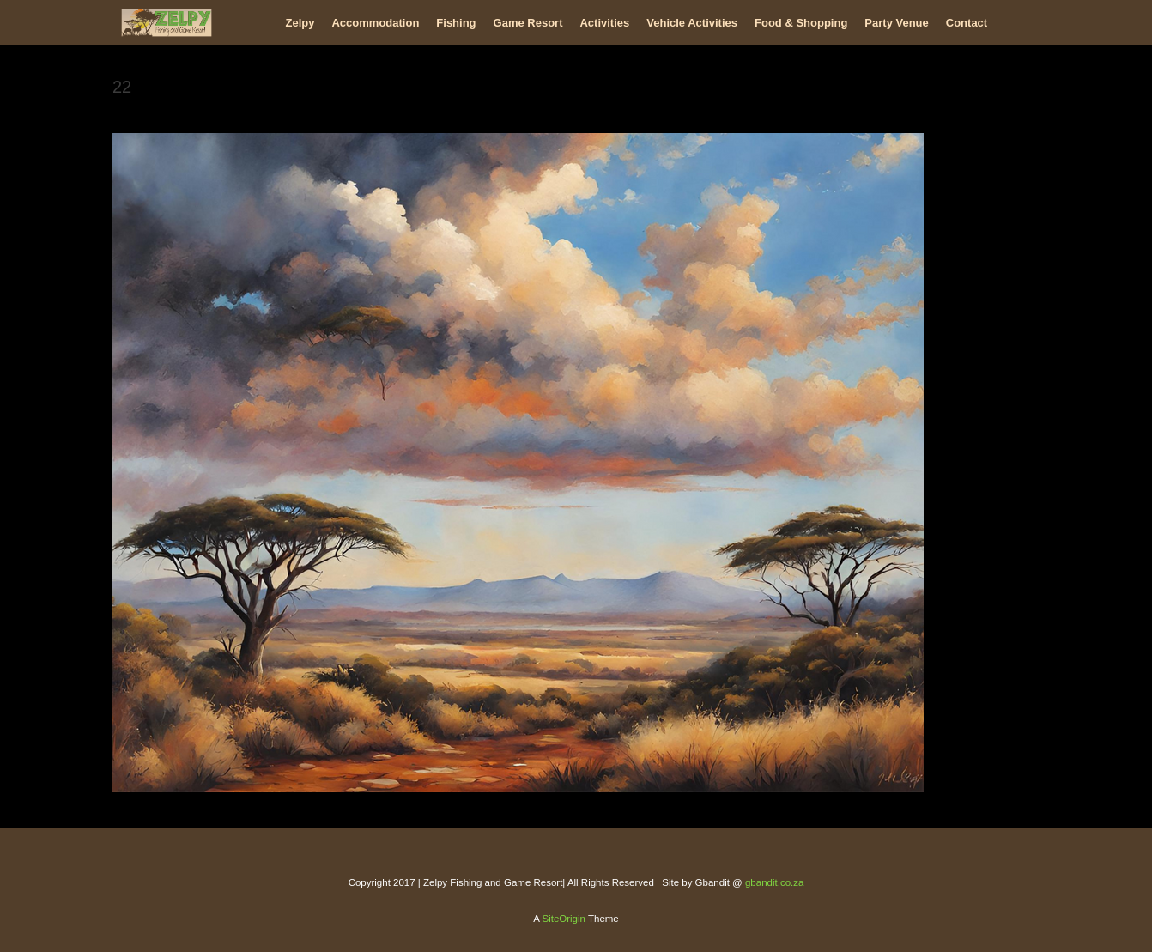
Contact (966, 22)
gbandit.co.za (774, 882)
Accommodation (375, 22)
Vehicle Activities (691, 22)
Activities (604, 22)
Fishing (456, 22)
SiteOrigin (563, 918)
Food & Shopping (801, 22)
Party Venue (896, 22)
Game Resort (528, 22)
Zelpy (300, 22)
